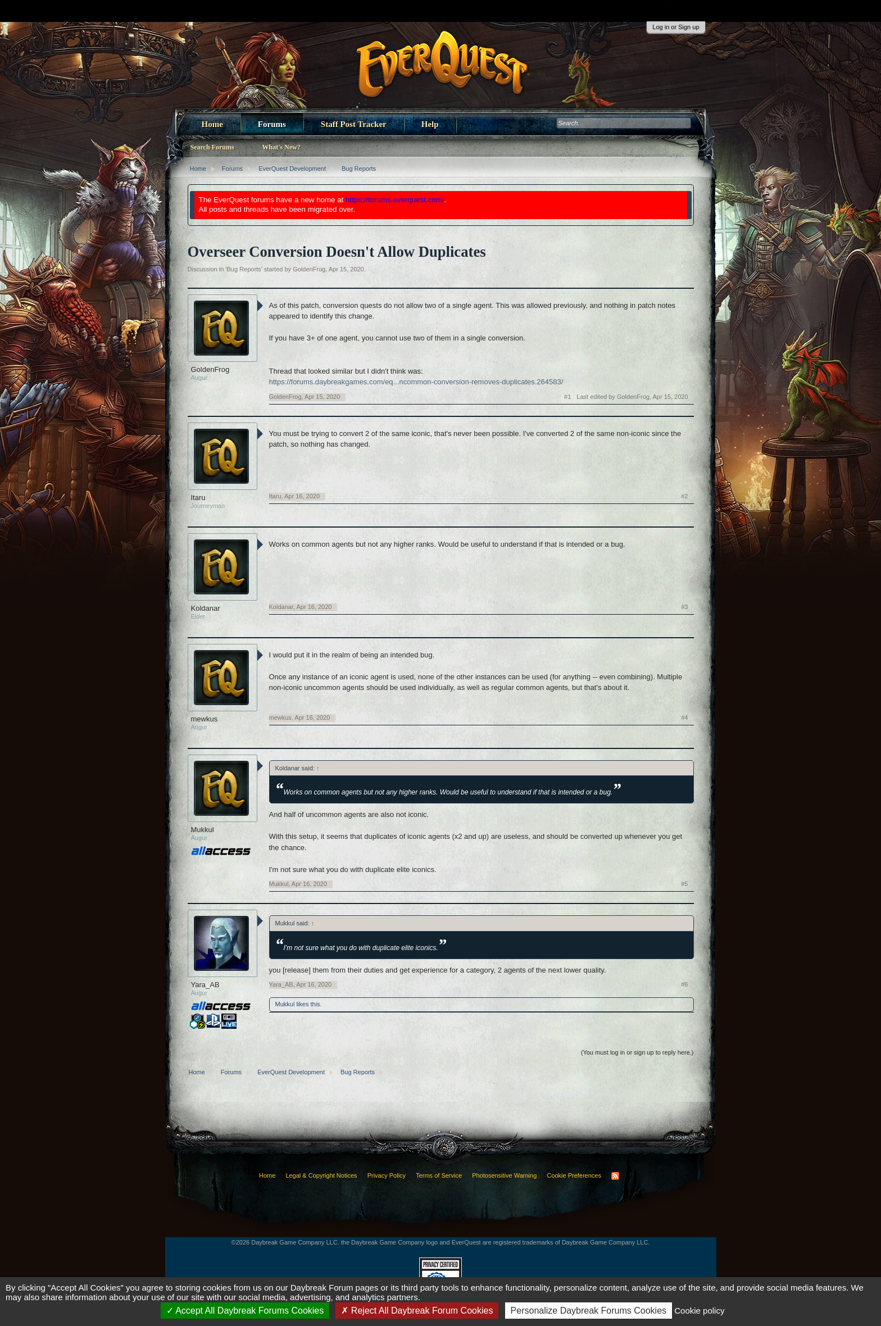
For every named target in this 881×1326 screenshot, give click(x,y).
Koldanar (205, 608)
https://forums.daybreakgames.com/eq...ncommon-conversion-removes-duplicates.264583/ (416, 382)
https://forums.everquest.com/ (395, 200)
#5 (684, 883)
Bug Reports (243, 269)
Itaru (198, 497)
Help (430, 124)
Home (212, 124)
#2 (684, 496)
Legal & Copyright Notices (321, 1175)
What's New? (281, 147)
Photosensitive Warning (504, 1175)
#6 (684, 984)
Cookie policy (699, 1310)
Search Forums (212, 147)
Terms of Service (439, 1175)
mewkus (204, 719)
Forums (272, 124)
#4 (684, 717)
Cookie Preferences (574, 1175)
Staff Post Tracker (354, 124)
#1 (567, 396)
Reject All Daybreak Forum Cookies (417, 1310)
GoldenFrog (309, 269)
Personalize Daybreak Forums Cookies (588, 1310)
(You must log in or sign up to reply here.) (637, 1052)
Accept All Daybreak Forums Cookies (245, 1310)
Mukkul (202, 829)
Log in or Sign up (675, 27)
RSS (615, 1176)
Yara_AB (205, 984)
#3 (684, 606)
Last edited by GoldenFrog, (632, 396)
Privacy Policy (386, 1175)
